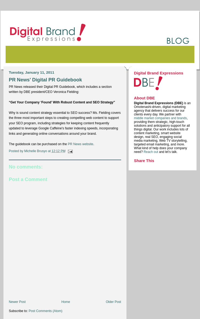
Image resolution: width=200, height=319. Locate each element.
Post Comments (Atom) (45, 311)
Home (65, 302)
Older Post (113, 302)
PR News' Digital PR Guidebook (45, 79)
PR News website (80, 144)
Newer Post (17, 302)
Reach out (151, 152)
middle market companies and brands (160, 118)
